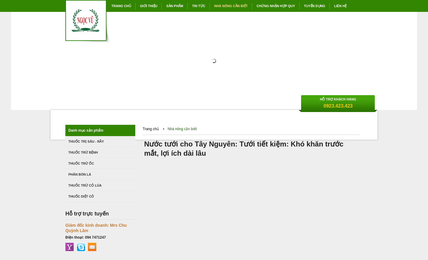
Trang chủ (151, 129)
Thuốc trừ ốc (81, 163)
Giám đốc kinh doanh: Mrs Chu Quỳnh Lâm (96, 228)
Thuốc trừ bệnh (83, 152)
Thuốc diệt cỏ (81, 196)
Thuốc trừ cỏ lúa (85, 185)
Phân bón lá (79, 174)
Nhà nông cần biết (182, 129)
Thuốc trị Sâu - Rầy (86, 141)
